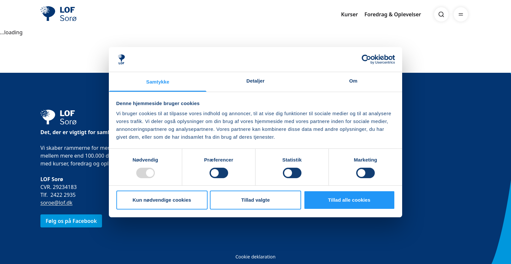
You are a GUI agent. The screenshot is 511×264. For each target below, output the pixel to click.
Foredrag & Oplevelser (392, 14)
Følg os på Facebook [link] (71, 221)
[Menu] (461, 14)
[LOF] (88, 14)
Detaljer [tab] (255, 81)
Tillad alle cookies (349, 200)
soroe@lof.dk (56, 202)
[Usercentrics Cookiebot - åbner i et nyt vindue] (366, 59)
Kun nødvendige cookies (162, 200)
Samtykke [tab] (157, 82)
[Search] (441, 14)
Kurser (349, 14)
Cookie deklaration (255, 257)
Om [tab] (353, 81)
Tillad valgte (255, 200)
